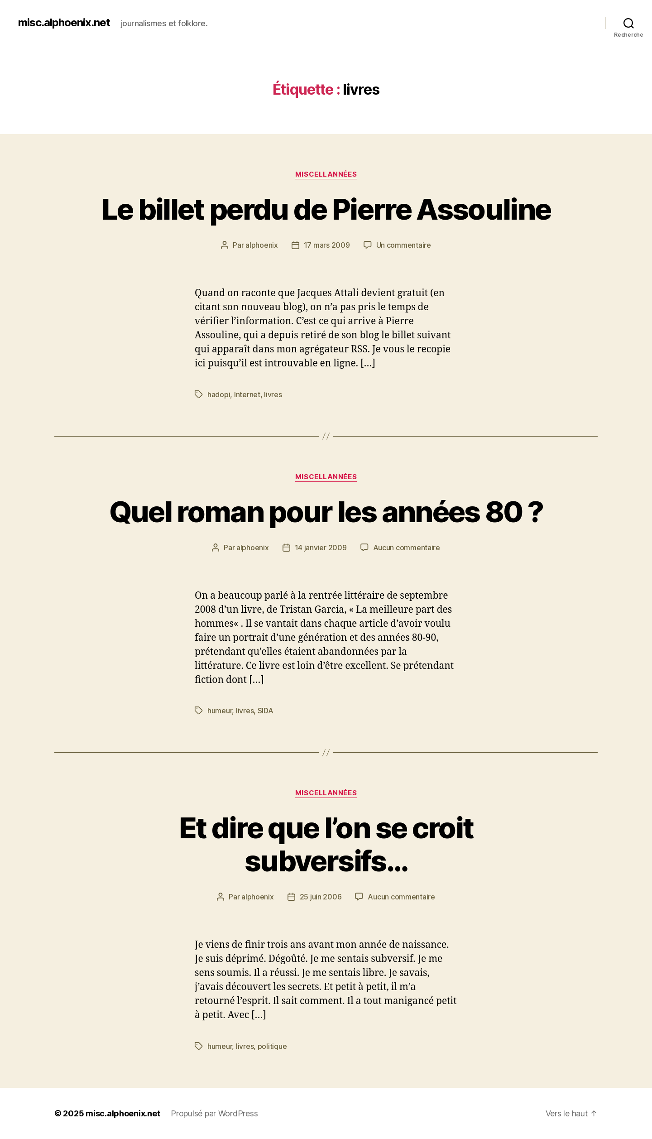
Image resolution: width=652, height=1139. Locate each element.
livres (273, 394)
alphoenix (261, 245)
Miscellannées (326, 174)
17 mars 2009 (327, 245)
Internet (247, 394)
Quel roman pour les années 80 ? (326, 511)
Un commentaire (403, 245)
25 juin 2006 (321, 896)
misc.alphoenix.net (64, 22)
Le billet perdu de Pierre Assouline (326, 209)
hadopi (218, 394)
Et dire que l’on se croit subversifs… (326, 844)
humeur (219, 710)
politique (272, 1046)
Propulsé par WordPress (214, 1113)
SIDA (265, 710)
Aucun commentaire (406, 547)
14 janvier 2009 (321, 547)
